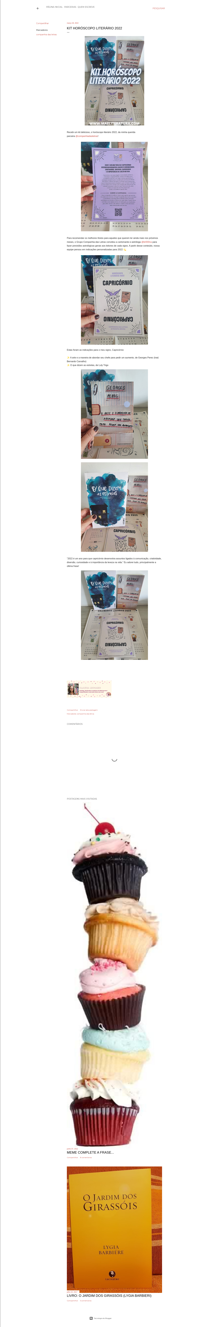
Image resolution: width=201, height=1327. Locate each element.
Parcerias (70, 7)
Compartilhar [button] (42, 23)
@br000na (146, 242)
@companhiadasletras (87, 136)
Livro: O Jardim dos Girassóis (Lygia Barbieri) (109, 1295)
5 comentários (85, 1301)
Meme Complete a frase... (90, 1152)
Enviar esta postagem (89, 710)
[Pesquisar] (159, 8)
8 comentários (86, 1157)
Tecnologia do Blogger (100, 1318)
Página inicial (54, 7)
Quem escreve (86, 7)
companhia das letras (46, 34)
